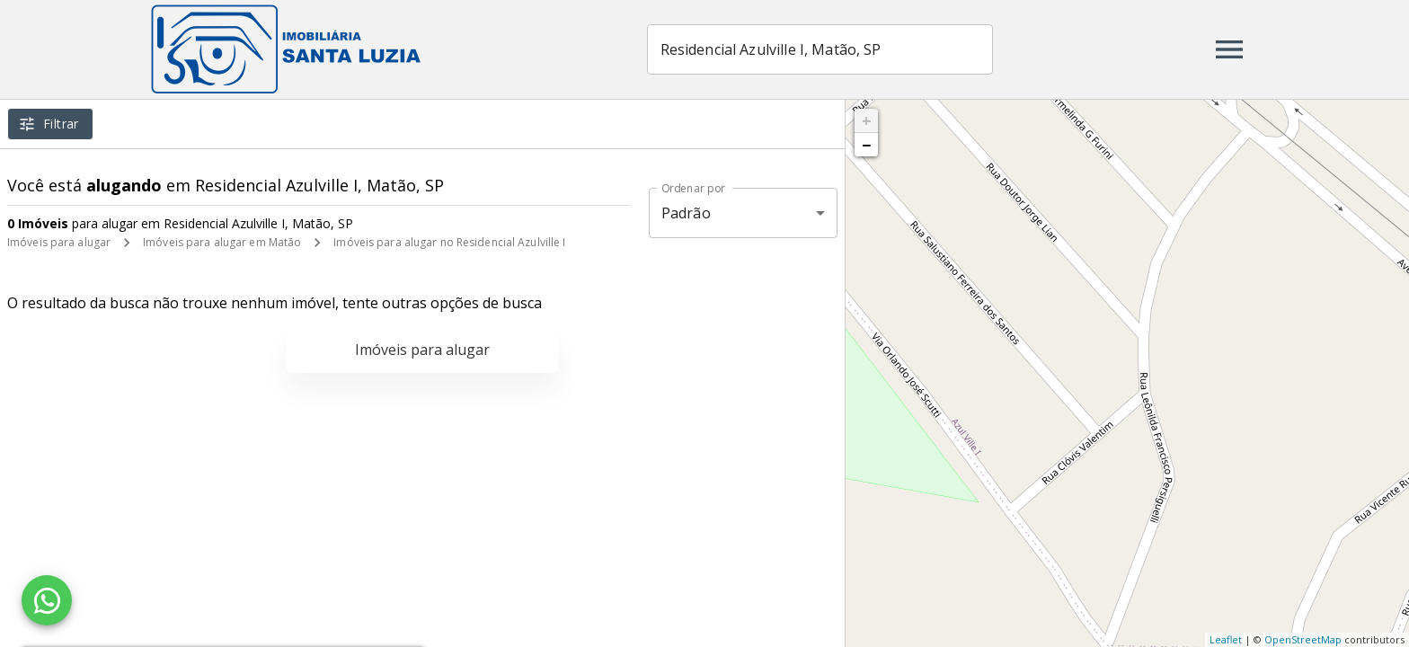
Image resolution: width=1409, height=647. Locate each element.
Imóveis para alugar (59, 242)
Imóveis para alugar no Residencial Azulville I (449, 242)
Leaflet (1226, 639)
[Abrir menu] (1229, 49)
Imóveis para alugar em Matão (222, 242)
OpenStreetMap (1303, 639)
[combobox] (820, 49)
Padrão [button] (686, 213)
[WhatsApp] (47, 600)
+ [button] (867, 120)
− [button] (866, 144)
